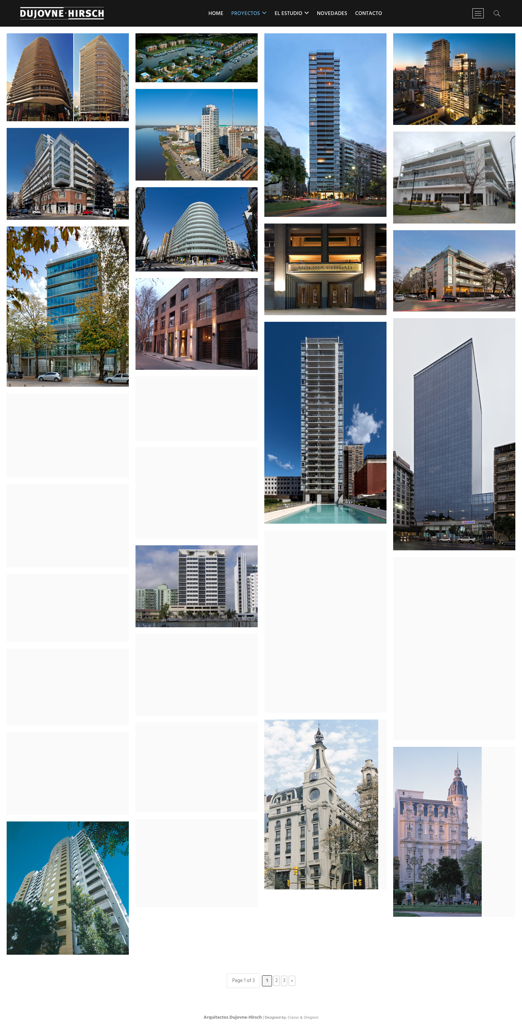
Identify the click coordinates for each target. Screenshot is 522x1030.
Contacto (368, 13)
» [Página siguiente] (292, 981)
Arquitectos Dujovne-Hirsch (233, 1017)
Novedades (332, 13)
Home (215, 13)
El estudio (288, 13)
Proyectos (245, 13)
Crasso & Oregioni (303, 1017)
